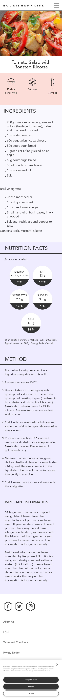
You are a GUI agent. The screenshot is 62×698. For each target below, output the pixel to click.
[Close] (57, 664)
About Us (8, 622)
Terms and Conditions (15, 642)
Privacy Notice (11, 653)
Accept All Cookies (31, 680)
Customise (31, 693)
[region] (31, 679)
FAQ (6, 632)
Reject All (31, 686)
